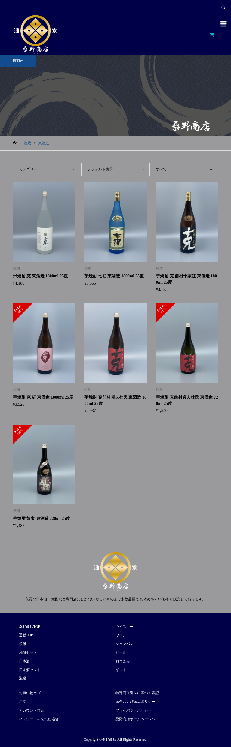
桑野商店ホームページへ (135, 719)
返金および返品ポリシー (135, 702)
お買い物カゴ (30, 693)
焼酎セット (28, 652)
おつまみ (123, 661)
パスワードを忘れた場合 (39, 719)
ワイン (121, 635)
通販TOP (26, 635)
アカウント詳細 (31, 710)
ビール (121, 652)
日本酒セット (30, 670)
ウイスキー (125, 627)
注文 (22, 702)
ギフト (121, 670)
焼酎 (22, 644)
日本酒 (24, 661)
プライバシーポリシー (134, 710)
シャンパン (125, 644)
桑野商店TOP (29, 627)
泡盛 (22, 678)
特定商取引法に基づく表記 (137, 693)
